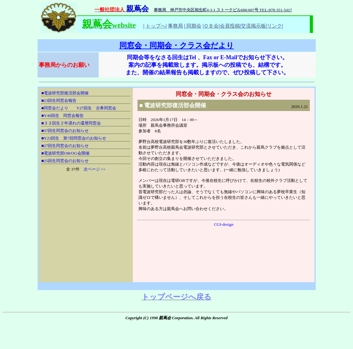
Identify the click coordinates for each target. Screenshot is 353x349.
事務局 (175, 26)
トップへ (156, 26)
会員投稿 (230, 26)
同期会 (193, 26)
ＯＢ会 (211, 26)
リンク (274, 26)
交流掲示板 (253, 26)
